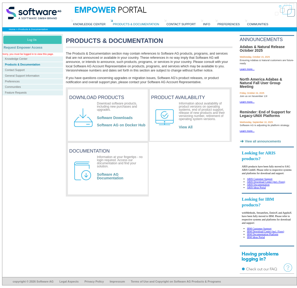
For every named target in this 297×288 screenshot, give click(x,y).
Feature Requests (16, 92)
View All (186, 127)
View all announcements (263, 141)
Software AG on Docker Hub (121, 125)
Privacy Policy (94, 281)
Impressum (117, 281)
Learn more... (247, 69)
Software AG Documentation (110, 176)
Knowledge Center (16, 58)
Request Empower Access (23, 47)
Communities (13, 86)
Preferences (12, 81)
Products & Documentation (33, 29)
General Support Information (22, 75)
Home (12, 29)
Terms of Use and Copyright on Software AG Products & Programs (176, 281)
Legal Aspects (69, 281)
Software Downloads (115, 118)
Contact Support (15, 69)
